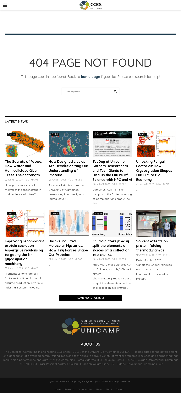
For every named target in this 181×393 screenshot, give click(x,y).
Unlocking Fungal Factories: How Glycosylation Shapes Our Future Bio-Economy (154, 170)
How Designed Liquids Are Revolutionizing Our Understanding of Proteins (68, 168)
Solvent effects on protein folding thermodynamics (152, 245)
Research (69, 389)
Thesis (142, 214)
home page (90, 76)
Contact (120, 389)
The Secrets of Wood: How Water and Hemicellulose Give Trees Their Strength (23, 168)
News (99, 389)
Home (57, 389)
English (11, 134)
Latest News (16, 121)
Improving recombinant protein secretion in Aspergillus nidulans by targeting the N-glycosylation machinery (24, 252)
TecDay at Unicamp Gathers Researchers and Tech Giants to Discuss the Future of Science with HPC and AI (112, 170)
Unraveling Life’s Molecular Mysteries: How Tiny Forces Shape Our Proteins (68, 248)
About (109, 389)
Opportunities (85, 389)
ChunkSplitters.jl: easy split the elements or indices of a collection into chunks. (110, 248)
